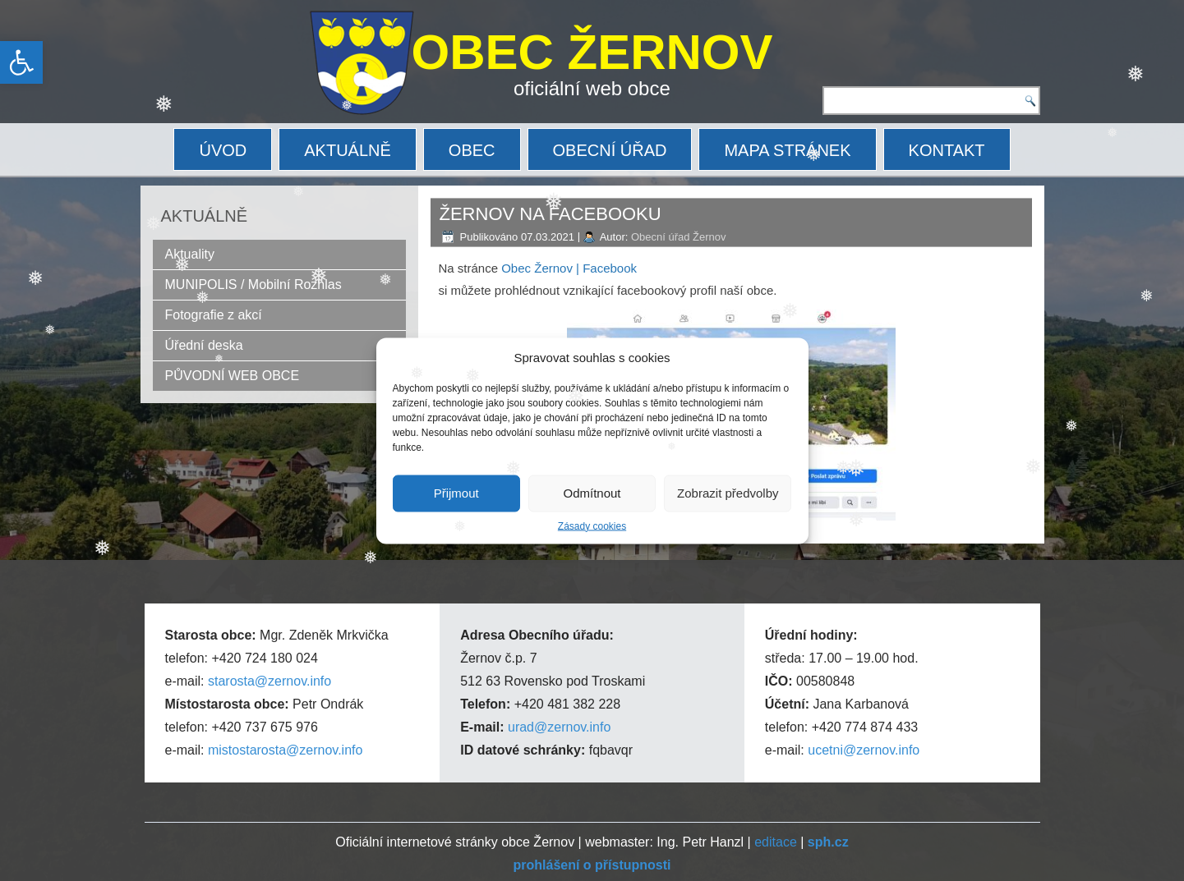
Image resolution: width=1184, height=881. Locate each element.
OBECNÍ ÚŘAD (610, 150)
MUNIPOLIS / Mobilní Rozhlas (253, 284)
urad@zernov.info (559, 727)
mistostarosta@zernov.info (285, 750)
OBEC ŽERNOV (592, 52)
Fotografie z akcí (213, 315)
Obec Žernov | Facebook (569, 268)
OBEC (472, 150)
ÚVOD (222, 150)
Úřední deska (204, 345)
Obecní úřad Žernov (678, 237)
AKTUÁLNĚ (347, 150)
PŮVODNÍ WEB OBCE (232, 376)
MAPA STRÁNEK (787, 150)
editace (775, 842)
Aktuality (189, 254)
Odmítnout (591, 493)
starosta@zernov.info (269, 681)
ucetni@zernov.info (863, 750)
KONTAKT (947, 150)
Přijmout (456, 493)
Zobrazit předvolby (727, 493)
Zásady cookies (592, 525)
